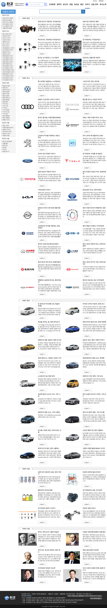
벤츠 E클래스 (6, 116)
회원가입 (101, 1)
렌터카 (59, 4)
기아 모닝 (5, 104)
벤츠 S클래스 (6, 118)
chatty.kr (99, 596)
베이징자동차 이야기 (8, 70)
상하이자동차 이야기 (8, 72)
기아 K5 (5, 108)
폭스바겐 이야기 (7, 34)
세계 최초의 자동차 (8, 18)
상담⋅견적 (94, 4)
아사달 (69, 596)
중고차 (65, 4)
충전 (81, 4)
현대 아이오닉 (6, 90)
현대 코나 (5, 88)
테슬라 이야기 (6, 52)
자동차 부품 (6, 135)
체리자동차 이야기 (8, 78)
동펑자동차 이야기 (8, 74)
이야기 (87, 4)
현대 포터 (5, 102)
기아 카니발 (6, 112)
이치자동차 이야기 (8, 68)
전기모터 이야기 (7, 131)
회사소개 (103, 4)
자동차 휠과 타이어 (8, 127)
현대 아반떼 (6, 92)
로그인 (95, 1)
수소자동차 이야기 (8, 26)
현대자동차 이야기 (8, 56)
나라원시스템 (74, 596)
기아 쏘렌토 (6, 110)
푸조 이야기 (6, 46)
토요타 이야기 (6, 54)
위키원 (91, 596)
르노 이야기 (6, 44)
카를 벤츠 (5, 143)
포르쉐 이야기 (6, 36)
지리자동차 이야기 (8, 80)
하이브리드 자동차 (8, 22)
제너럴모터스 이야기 (8, 48)
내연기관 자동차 (7, 20)
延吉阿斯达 (81, 596)
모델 (71, 4)
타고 (95, 596)
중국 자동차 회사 (7, 64)
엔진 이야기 (6, 125)
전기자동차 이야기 (8, 24)
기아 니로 (5, 106)
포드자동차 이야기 (8, 50)
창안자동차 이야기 (8, 66)
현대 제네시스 (6, 98)
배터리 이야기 (6, 129)
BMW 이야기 (6, 42)
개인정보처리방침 (26, 596)
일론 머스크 (6, 151)
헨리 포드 (5, 145)
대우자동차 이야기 (8, 60)
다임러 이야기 (6, 40)
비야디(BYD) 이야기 (8, 76)
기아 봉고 (5, 114)
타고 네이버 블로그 (96, 598)
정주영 (4, 147)
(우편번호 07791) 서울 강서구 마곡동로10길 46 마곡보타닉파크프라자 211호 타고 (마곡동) (51, 602)
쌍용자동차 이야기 (8, 62)
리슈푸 (4, 149)
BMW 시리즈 (6, 120)
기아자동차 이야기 (8, 58)
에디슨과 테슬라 (7, 141)
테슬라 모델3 (6, 86)
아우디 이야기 (6, 38)
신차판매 (52, 4)
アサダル (87, 596)
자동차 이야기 (8, 11)
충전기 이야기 (6, 133)
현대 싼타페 (6, 100)
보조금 (76, 4)
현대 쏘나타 (6, 94)
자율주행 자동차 (7, 28)
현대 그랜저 (6, 96)
